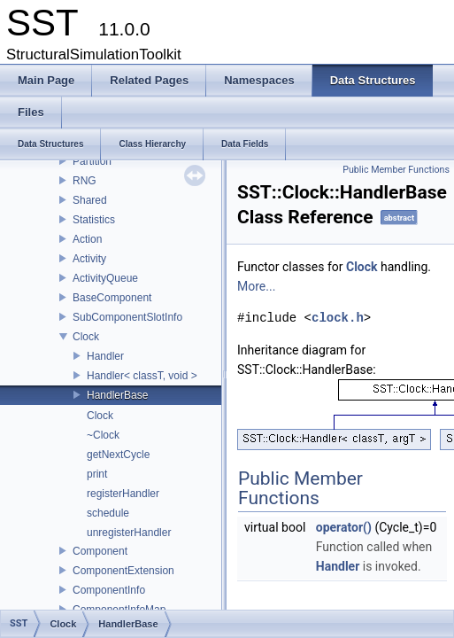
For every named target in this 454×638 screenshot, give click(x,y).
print (97, 474)
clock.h (338, 317)
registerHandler (123, 493)
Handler (105, 356)
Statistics (94, 220)
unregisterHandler (129, 532)
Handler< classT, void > (142, 376)
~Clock (103, 435)
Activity (89, 259)
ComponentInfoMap (119, 609)
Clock (86, 337)
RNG (84, 181)
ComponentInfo (109, 590)
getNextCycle (118, 454)
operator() (344, 527)
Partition (92, 161)
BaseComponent (112, 298)
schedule (108, 513)
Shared (90, 200)
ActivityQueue (105, 278)
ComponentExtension (123, 570)
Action (87, 239)
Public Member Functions (396, 169)
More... (256, 286)
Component (100, 551)
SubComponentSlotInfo (127, 317)
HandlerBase (117, 395)
